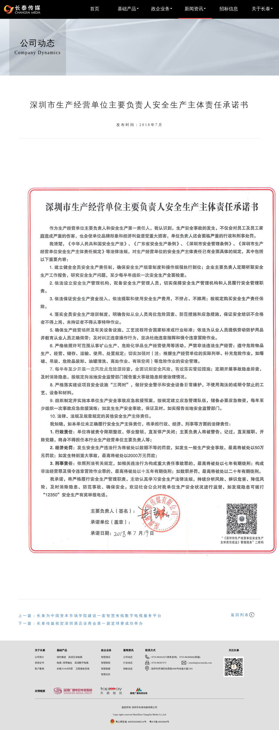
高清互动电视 (75, 657)
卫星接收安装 (82, 669)
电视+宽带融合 (64, 663)
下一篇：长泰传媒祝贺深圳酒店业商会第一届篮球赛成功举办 (81, 624)
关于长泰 (262, 9)
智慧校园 (105, 669)
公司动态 (128, 657)
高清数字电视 (81, 663)
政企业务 (161, 9)
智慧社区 (105, 674)
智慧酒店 (105, 657)
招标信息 (228, 9)
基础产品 (128, 9)
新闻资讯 (195, 9)
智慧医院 (105, 663)
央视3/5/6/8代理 (65, 669)
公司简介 (39, 657)
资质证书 (39, 663)
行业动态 (128, 663)
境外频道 (61, 657)
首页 (94, 9)
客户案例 (39, 669)
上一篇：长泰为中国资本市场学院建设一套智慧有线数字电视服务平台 (90, 616)
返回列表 (242, 615)
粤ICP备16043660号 (159, 722)
